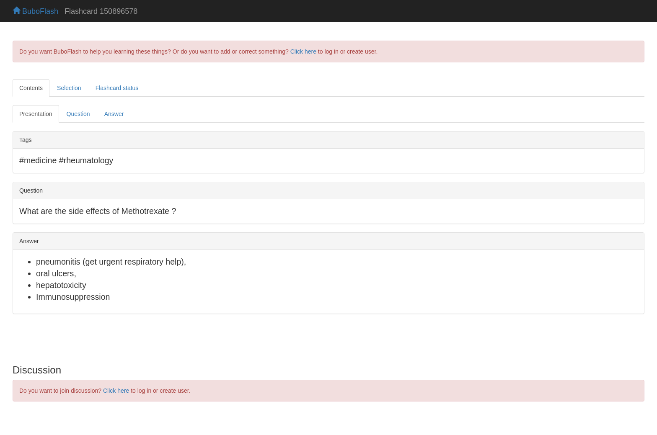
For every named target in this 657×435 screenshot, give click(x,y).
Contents (31, 88)
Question (78, 114)
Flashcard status (117, 88)
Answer (114, 114)
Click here (303, 51)
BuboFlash (35, 11)
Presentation (35, 114)
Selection (69, 88)
